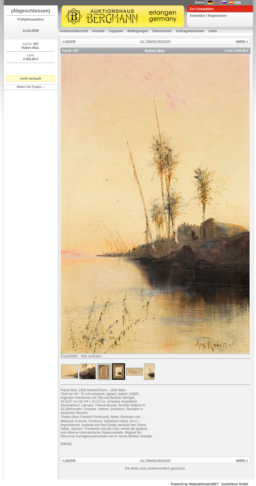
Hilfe (237, 3)
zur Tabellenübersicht (155, 41)
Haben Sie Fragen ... (31, 86)
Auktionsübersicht (74, 31)
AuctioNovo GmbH (234, 484)
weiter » (242, 41)
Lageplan (116, 31)
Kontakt (99, 31)
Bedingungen (137, 31)
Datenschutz (162, 31)
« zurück (69, 41)
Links (213, 31)
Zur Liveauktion (202, 9)
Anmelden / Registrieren (208, 16)
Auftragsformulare (190, 31)
